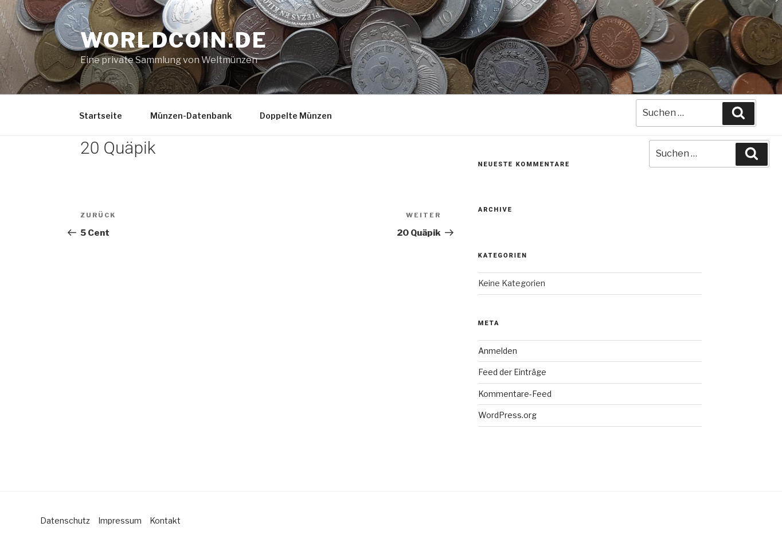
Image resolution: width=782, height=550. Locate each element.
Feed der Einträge (512, 372)
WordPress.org (507, 415)
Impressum (120, 520)
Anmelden (497, 351)
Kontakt (165, 520)
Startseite (100, 115)
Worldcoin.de (174, 40)
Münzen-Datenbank (191, 115)
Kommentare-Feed (515, 394)
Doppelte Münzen (296, 115)
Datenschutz (65, 520)
